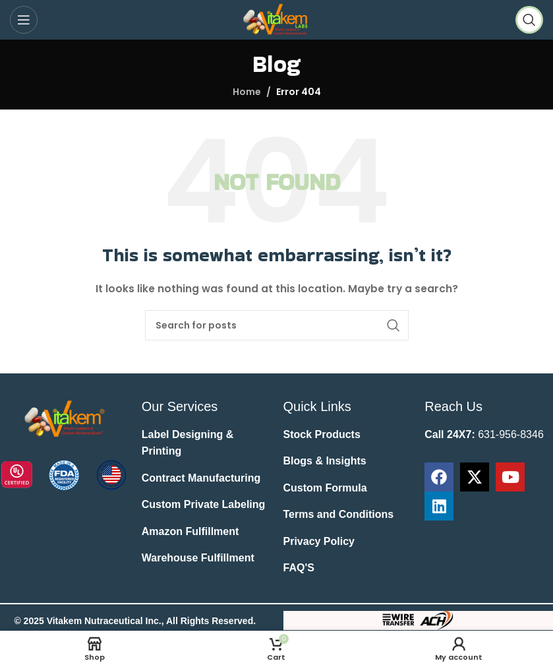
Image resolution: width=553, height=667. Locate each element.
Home (247, 91)
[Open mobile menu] (23, 20)
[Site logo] (276, 19)
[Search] (529, 20)
